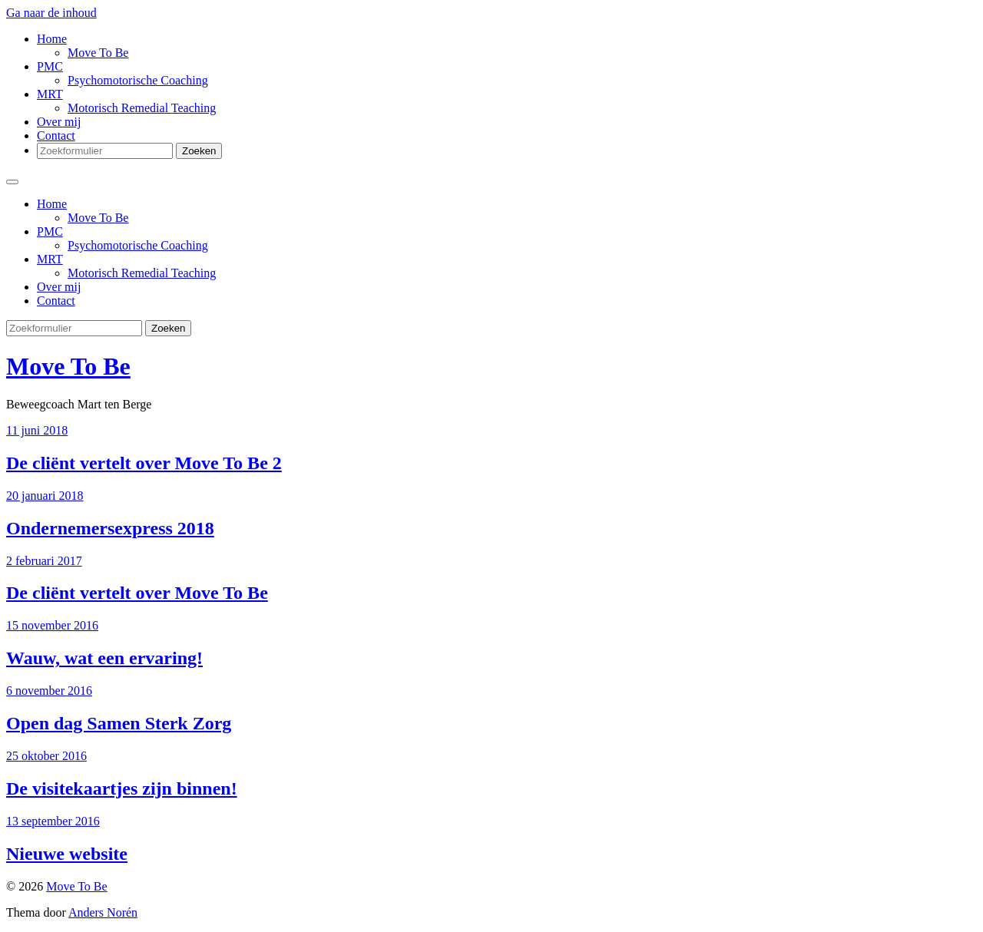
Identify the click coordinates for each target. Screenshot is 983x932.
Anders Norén (102, 912)
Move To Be (98, 52)
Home (52, 38)
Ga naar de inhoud (51, 12)
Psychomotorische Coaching (138, 80)
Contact (56, 135)
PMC (50, 66)
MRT (50, 94)
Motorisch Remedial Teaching (142, 107)
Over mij (59, 121)
